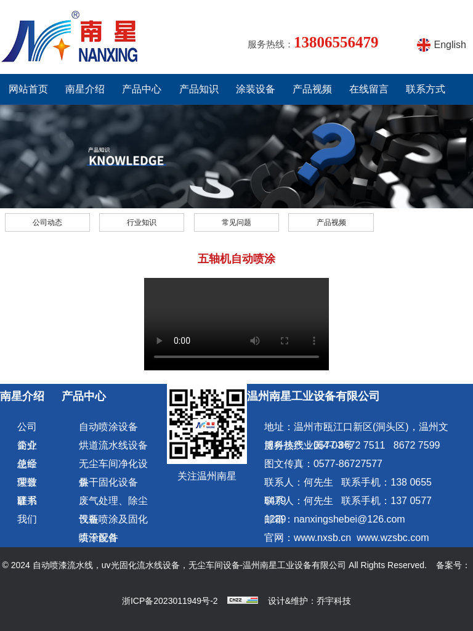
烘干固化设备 (108, 482)
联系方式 (425, 89)
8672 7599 (417, 445)
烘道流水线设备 (113, 445)
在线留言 (369, 89)
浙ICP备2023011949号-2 (170, 601)
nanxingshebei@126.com (349, 519)
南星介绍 (85, 89)
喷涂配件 (98, 537)
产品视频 (312, 89)
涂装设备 (255, 89)
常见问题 (236, 222)
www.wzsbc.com (393, 537)
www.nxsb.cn (322, 537)
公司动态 (47, 222)
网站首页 (28, 89)
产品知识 (199, 89)
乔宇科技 (334, 601)
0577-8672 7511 (349, 445)
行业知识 (141, 222)
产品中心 (141, 89)
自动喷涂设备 (108, 426)
